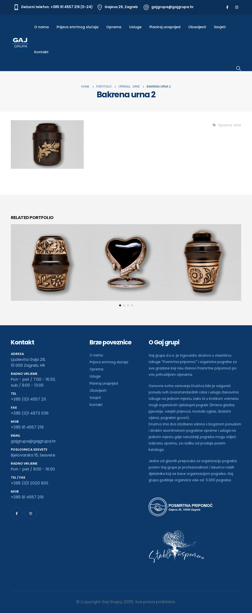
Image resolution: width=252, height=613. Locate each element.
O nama (41, 27)
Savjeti (219, 27)
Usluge (135, 27)
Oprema (113, 27)
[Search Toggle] (239, 68)
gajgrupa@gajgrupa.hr (33, 441)
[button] (120, 305)
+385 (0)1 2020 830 (29, 483)
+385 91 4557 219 (27, 427)
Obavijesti (197, 27)
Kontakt (41, 52)
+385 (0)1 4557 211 (28, 399)
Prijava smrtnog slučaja (77, 27)
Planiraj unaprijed (164, 27)
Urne (237, 125)
